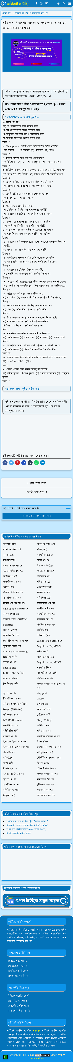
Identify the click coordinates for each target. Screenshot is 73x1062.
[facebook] (36, 4)
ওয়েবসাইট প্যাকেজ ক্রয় (18, 1001)
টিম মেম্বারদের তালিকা (18, 966)
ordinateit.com (38, 1058)
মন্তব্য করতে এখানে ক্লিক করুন (37, 516)
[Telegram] (51, 4)
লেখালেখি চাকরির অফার (18, 1006)
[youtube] (46, 4)
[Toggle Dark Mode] (58, 3)
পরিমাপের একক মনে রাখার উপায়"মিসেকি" (27, 825)
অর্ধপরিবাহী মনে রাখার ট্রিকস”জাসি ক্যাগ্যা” (27, 821)
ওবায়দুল (36, 1031)
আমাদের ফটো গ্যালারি (17, 961)
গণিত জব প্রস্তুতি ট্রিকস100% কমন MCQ (25, 829)
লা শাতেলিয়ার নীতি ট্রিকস (18, 833)
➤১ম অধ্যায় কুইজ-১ (22, 117)
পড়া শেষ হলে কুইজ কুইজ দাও (22, 389)
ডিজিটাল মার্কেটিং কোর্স (18, 996)
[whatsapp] (41, 4)
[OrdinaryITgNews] (36, 900)
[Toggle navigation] (69, 3)
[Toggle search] (64, 3)
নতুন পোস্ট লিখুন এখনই (19, 1011)
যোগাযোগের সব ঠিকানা (18, 976)
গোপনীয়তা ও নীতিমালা (18, 971)
